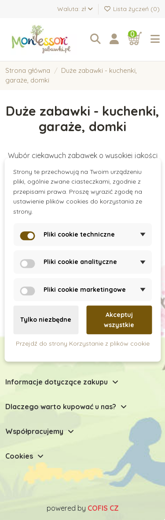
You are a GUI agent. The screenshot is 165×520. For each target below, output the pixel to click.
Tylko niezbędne (45, 320)
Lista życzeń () (132, 9)
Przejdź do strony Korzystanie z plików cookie (83, 343)
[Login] (114, 39)
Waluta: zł (75, 9)
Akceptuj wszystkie (119, 319)
